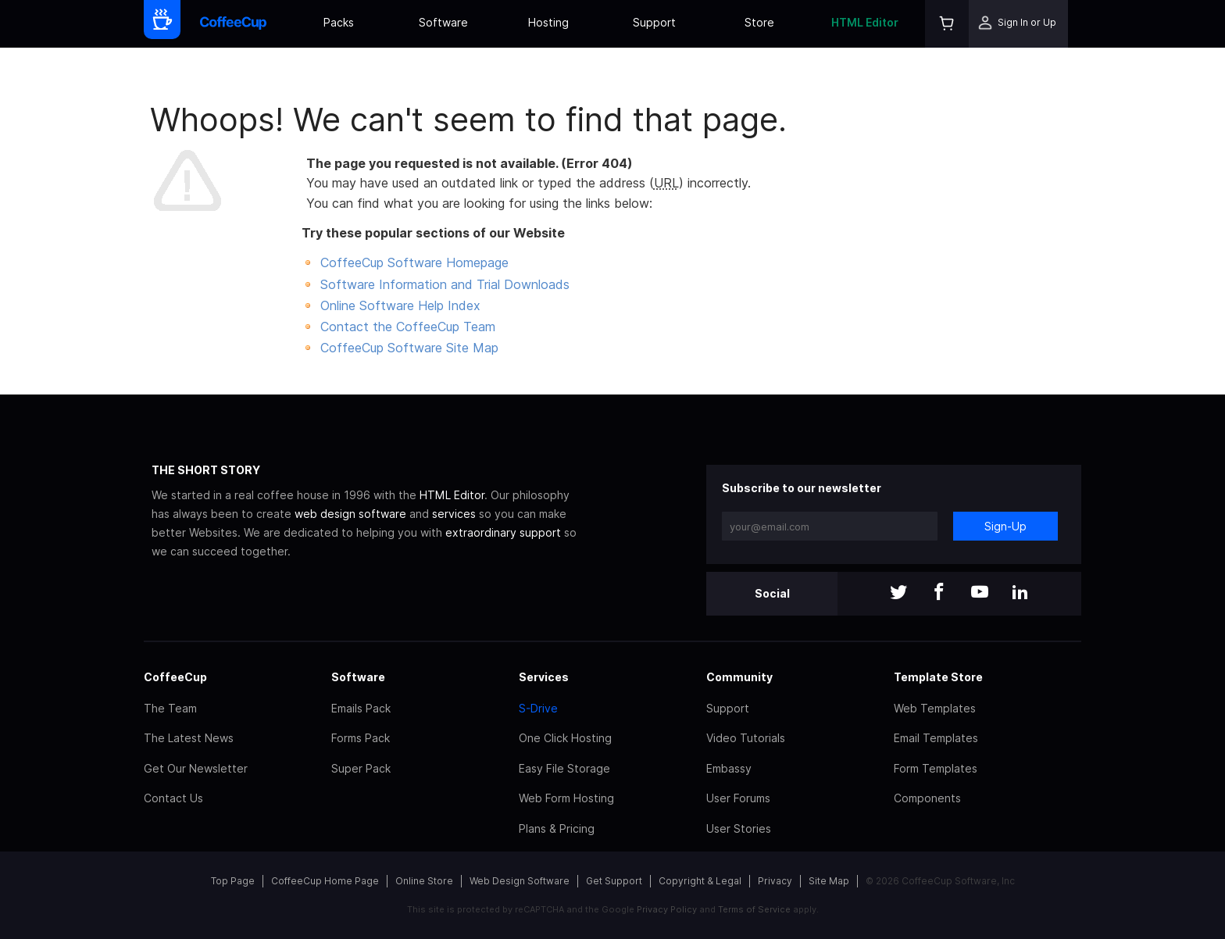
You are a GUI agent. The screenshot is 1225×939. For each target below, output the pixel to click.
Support (654, 22)
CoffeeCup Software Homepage (414, 262)
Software (443, 22)
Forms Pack (360, 737)
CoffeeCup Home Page (325, 881)
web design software (350, 513)
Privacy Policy (667, 909)
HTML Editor (864, 22)
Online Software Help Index (400, 305)
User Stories (738, 828)
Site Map (829, 881)
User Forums (738, 798)
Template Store (938, 677)
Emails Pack (361, 708)
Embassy (729, 768)
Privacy (775, 881)
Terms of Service (754, 909)
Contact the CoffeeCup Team (407, 326)
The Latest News (189, 737)
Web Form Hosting (566, 798)
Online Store (424, 881)
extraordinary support (503, 532)
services (454, 513)
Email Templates (936, 737)
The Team (170, 708)
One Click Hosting (565, 737)
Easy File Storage (564, 768)
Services (544, 677)
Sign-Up (1005, 526)
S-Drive (538, 708)
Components (927, 798)
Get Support (614, 881)
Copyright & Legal (700, 881)
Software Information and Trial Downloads (445, 284)
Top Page (233, 881)
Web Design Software (520, 881)
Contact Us (173, 798)
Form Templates (935, 768)
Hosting (548, 22)
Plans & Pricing (557, 828)
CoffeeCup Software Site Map (409, 347)
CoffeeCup (175, 677)
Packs (338, 22)
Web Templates (935, 708)
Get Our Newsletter (196, 768)
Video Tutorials (745, 737)
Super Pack (361, 768)
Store (759, 22)
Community (739, 677)
